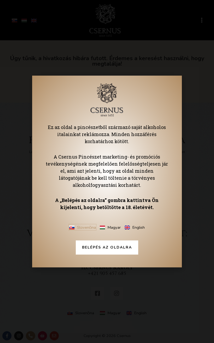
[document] (107, 171)
